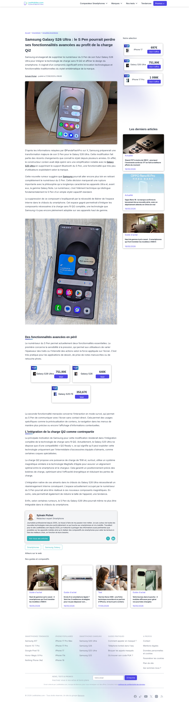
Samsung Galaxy (52, 547)
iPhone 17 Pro (61, 646)
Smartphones (33, 547)
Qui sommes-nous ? (152, 668)
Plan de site (148, 663)
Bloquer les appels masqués (121, 650)
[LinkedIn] (113, 538)
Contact (146, 641)
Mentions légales (150, 646)
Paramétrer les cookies (153, 658)
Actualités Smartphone (50, 33)
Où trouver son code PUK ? (120, 655)
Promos (160, 3)
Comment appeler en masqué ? (122, 641)
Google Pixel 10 (32, 650)
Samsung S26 (85, 646)
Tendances (146, 3)
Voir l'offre (61, 377)
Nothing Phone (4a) (34, 660)
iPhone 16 (59, 660)
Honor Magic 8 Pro (33, 655)
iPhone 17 (59, 650)
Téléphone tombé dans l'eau (121, 646)
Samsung (68, 176)
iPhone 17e (60, 655)
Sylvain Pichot (31, 76)
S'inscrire (131, 678)
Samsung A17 (31, 641)
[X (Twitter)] (108, 538)
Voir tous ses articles (38, 538)
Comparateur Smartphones (94, 3)
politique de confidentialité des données (131, 684)
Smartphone (36, 33)
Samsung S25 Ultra (88, 650)
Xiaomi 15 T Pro (32, 646)
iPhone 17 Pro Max (63, 641)
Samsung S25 (85, 655)
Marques (116, 3)
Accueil (27, 33)
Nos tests (131, 3)
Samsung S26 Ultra (88, 641)
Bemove (81, 695)
